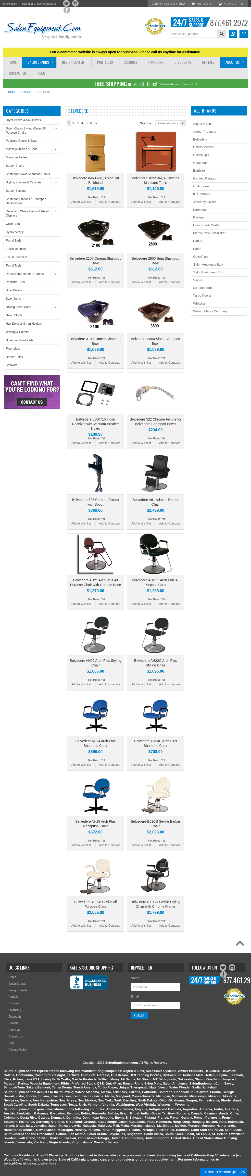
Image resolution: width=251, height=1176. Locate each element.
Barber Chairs (15, 165)
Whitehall (199, 303)
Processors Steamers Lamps (25, 274)
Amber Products (204, 131)
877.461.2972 (229, 22)
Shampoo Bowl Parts (19, 340)
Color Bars (13, 224)
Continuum (201, 163)
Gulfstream (201, 186)
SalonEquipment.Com (208, 272)
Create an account (45, 3)
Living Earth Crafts (206, 225)
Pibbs (197, 249)
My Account (10, 3)
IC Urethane (201, 194)
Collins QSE (201, 155)
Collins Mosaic (203, 147)
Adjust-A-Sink (203, 124)
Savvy (197, 280)
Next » (96, 123)
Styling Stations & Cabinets (23, 182)
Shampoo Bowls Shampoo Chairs (28, 174)
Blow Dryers (14, 290)
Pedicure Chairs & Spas (21, 140)
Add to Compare (109, 202)
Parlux (197, 241)
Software (11, 365)
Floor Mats (13, 348)
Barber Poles (14, 357)
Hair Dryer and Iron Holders (24, 323)
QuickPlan (200, 256)
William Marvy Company (210, 311)
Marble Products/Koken (209, 233)
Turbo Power (202, 295)
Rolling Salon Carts (18, 307)
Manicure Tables (16, 157)
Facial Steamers (16, 257)
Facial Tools (13, 265)
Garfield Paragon (205, 178)
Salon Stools (14, 315)
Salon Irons (13, 298)
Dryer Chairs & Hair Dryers (23, 120)
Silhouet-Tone (203, 288)
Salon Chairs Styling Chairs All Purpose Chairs (26, 130)
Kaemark (199, 210)
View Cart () (233, 3)
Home (12, 91)
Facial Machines (16, 249)
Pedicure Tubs (15, 282)
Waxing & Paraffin (17, 332)
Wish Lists (204, 3)
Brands (25, 91)
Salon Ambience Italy (208, 264)
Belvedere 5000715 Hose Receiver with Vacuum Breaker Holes (95, 423)
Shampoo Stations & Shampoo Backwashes (26, 201)
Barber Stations (16, 190)
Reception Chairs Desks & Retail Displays (27, 213)
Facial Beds (13, 240)
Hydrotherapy (15, 232)
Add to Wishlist (81, 202)
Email (135, 996)
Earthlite (199, 170)
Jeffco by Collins (204, 202)
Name (135, 978)
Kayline (198, 217)
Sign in (26, 3)
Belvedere (200, 139)
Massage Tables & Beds (22, 149)
